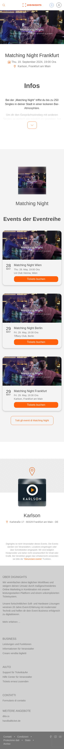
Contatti (7, 736)
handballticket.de (11, 720)
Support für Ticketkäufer (15, 672)
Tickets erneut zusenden (16, 681)
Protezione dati (11, 740)
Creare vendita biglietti (14, 653)
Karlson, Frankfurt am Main (32, 66)
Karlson (32, 515)
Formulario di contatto (14, 700)
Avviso (6, 743)
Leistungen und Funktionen (17, 644)
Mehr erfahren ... (11, 622)
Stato (28, 740)
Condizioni (23, 736)
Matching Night (32, 203)
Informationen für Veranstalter (18, 648)
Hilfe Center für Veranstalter (17, 677)
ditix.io (6, 716)
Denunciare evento (33, 559)
